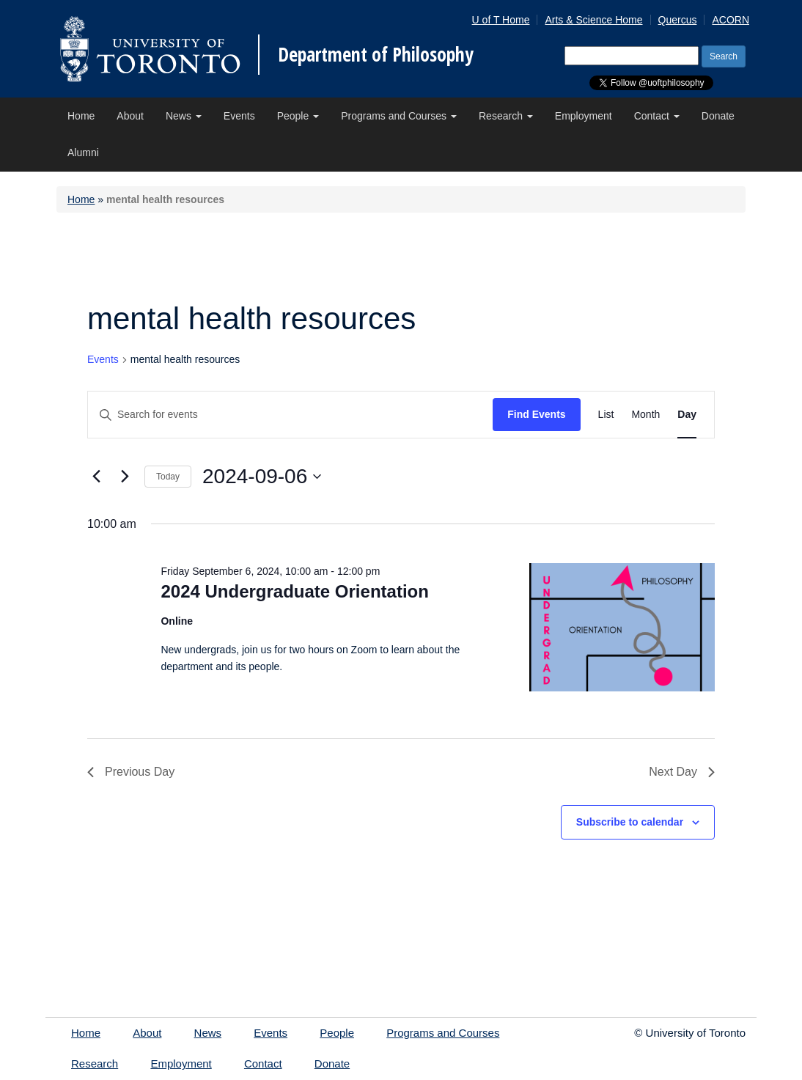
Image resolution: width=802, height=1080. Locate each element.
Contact (657, 116)
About (130, 116)
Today (168, 476)
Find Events (536, 414)
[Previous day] (96, 476)
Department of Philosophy (376, 54)
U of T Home (501, 20)
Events (239, 116)
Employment (583, 116)
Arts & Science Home (593, 20)
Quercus (677, 20)
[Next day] (124, 476)
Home (81, 116)
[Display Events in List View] (606, 415)
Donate (718, 116)
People (298, 116)
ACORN (730, 20)
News (184, 116)
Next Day (682, 771)
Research (506, 116)
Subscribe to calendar (629, 822)
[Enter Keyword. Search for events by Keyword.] (290, 415)
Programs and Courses (399, 116)
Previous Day (130, 771)
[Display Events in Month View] (645, 415)
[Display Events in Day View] (686, 415)
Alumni (83, 152)
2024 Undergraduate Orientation (294, 591)
